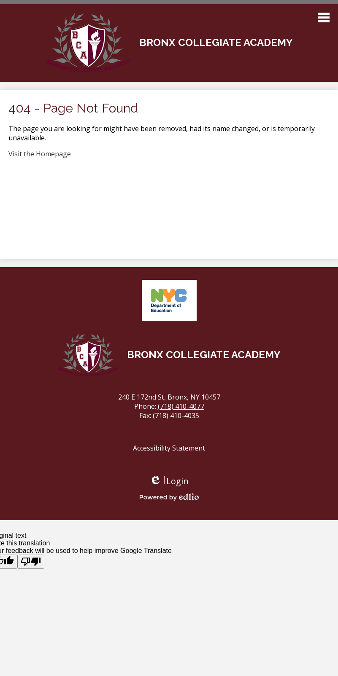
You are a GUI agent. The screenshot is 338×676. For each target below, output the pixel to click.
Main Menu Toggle (324, 17)
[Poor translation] (30, 562)
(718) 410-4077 (181, 406)
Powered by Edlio (169, 497)
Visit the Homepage (39, 153)
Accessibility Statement (169, 448)
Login (169, 481)
